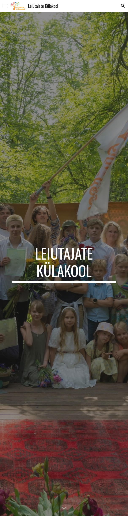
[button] (5, 6)
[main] (63, 264)
